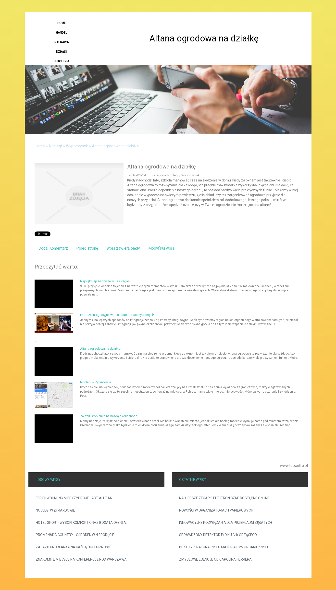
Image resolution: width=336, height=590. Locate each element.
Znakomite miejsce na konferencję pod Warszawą (81, 559)
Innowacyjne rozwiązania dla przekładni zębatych (225, 523)
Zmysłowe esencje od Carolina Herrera (215, 559)
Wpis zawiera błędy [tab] (123, 248)
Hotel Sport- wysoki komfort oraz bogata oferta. (81, 523)
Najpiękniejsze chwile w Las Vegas (105, 281)
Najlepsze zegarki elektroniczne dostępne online (224, 498)
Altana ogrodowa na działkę (115, 146)
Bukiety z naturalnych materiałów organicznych (224, 547)
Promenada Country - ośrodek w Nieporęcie (75, 535)
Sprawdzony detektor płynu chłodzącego (218, 535)
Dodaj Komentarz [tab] (53, 248)
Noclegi (55, 146)
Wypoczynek (77, 146)
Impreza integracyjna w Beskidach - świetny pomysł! (117, 315)
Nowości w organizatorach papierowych (216, 510)
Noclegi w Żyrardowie (95, 382)
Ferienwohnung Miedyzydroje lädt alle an (74, 498)
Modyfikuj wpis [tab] (161, 248)
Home (40, 146)
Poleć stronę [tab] (87, 248)
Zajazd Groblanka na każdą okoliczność (108, 416)
